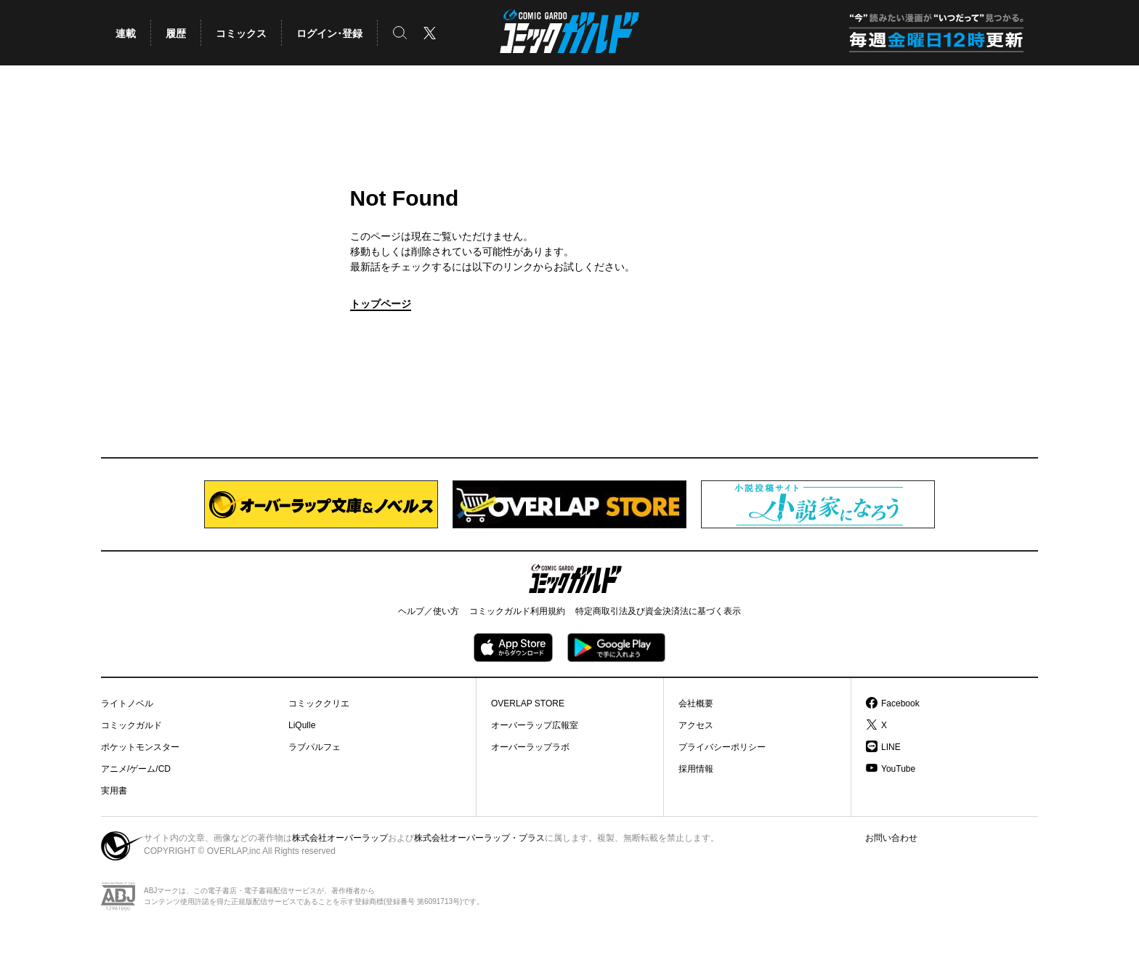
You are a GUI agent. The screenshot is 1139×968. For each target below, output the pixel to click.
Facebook (900, 703)
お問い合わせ (891, 838)
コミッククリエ (318, 703)
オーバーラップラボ (530, 747)
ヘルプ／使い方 (428, 611)
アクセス (695, 725)
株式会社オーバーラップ (340, 838)
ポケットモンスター (140, 747)
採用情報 (695, 769)
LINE (891, 747)
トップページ (380, 304)
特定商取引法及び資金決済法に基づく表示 (658, 611)
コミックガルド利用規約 (517, 611)
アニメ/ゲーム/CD (136, 769)
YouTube (898, 769)
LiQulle (301, 725)
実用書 (114, 791)
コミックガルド (131, 725)
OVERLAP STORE (527, 703)
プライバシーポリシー (722, 747)
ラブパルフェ (314, 747)
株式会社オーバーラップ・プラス (479, 838)
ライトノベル (127, 703)
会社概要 (695, 703)
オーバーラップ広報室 (534, 725)
